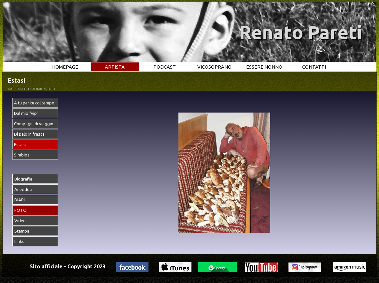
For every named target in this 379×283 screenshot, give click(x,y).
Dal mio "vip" (26, 113)
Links (19, 241)
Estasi (20, 144)
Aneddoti (23, 189)
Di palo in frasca (29, 134)
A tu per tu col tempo (34, 103)
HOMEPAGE (65, 67)
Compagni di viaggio (33, 123)
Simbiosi (22, 155)
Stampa (21, 231)
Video (20, 220)
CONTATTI (314, 67)
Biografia (23, 179)
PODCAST (164, 67)
